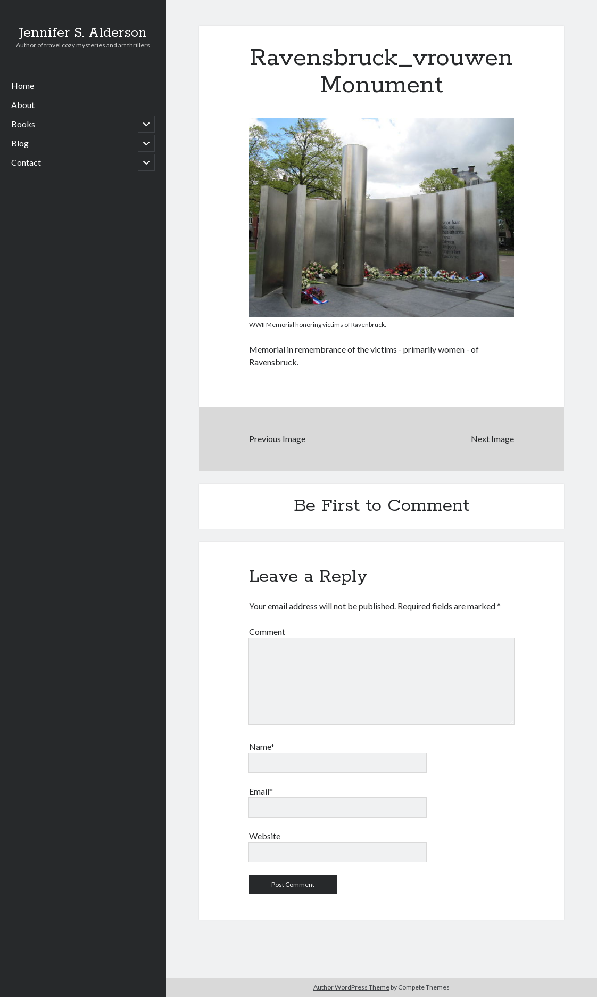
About (23, 105)
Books (23, 124)
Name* (262, 746)
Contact (26, 162)
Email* (261, 791)
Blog (20, 143)
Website (264, 836)
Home (22, 85)
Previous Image (277, 439)
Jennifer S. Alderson (83, 33)
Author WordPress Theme (351, 987)
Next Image (492, 439)
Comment (267, 631)
